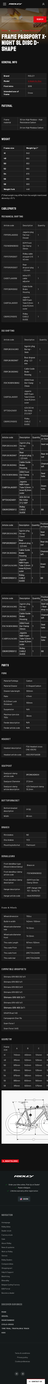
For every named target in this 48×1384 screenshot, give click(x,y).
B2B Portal (6, 1289)
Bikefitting (6, 1276)
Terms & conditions (22, 1353)
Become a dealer (8, 1293)
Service (4, 1255)
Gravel (5, 1316)
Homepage (6, 1222)
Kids (4, 1332)
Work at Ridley (7, 1251)
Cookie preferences (22, 1361)
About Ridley (6, 1243)
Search (40, 19)
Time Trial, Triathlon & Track (15, 1328)
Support (15, 30)
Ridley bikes (6, 1227)
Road (4, 1312)
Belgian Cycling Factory (11, 1285)
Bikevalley (5, 1280)
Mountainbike (8, 1320)
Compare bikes (7, 1264)
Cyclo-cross (8, 1324)
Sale (3, 1239)
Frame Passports (32, 30)
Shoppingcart (7, 1268)
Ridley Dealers (7, 1260)
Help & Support (8, 1272)
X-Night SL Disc (34, 81)
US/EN (24, 1199)
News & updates (8, 1247)
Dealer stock (6, 1231)
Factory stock (7, 1235)
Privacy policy (22, 1357)
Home (5, 30)
